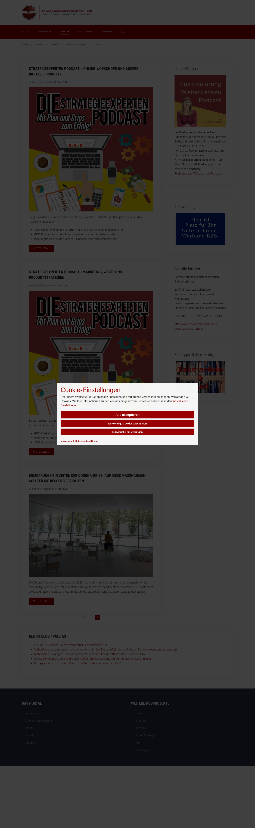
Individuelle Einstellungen (127, 431)
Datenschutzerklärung (86, 441)
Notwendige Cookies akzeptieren (127, 423)
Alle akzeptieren (127, 414)
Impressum (66, 441)
